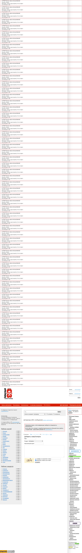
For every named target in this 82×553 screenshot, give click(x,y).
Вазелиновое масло (8, 480)
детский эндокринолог (75, 487)
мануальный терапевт (74, 467)
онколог (71, 473)
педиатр (71, 479)
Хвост (4, 444)
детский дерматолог (75, 482)
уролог (70, 528)
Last (51, 434)
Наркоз (4, 450)
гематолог (71, 439)
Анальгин (5, 486)
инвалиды (71, 461)
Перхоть (5, 452)
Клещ (4, 442)
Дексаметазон (6, 473)
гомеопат (71, 447)
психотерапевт (73, 507)
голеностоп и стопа (74, 527)
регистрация (77, 389)
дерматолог (72, 448)
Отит (4, 462)
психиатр (71, 504)
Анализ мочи (6, 441)
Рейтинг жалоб (6, 429)
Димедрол (5, 494)
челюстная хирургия (75, 519)
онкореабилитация (74, 475)
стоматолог (72, 516)
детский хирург (73, 495)
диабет (71, 538)
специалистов (15, 422)
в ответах (50, 414)
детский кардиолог (74, 481)
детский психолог (74, 490)
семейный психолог (74, 509)
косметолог (72, 464)
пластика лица (73, 517)
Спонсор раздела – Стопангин (74, 523)
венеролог (71, 433)
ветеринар (72, 434)
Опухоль (5, 431)
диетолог (71, 453)
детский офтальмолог (75, 488)
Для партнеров (64, 405)
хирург (70, 531)
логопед (72, 501)
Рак (4, 447)
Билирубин (5, 457)
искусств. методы (74, 431)
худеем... (71, 535)
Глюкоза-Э (5, 470)
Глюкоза (5, 449)
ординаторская (73, 539)
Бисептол (5, 496)
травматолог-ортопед (74, 525)
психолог (72, 505)
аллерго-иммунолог (74, 424)
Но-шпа (5, 485)
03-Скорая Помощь (74, 416)
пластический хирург (74, 512)
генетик (71, 437)
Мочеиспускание (7, 460)
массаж (71, 468)
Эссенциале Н (6, 478)
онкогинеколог (73, 444)
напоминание (77, 393)
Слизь (4, 454)
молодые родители (74, 499)
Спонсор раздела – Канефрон (74, 451)
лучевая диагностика (74, 458)
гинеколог (71, 441)
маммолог (71, 465)
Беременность (6, 446)
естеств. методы (74, 430)
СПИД (71, 456)
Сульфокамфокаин (7, 491)
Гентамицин (6, 498)
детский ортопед (74, 485)
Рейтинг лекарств (7, 466)
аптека (71, 425)
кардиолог (71, 462)
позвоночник (73, 472)
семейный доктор (73, 421)
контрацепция (73, 445)
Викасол (5, 499)
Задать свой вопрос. (7, 405)
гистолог (72, 459)
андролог (72, 530)
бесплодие (72, 428)
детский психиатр (74, 493)
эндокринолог (72, 536)
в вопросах (57, 414)
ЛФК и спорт (72, 419)
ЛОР (70, 417)
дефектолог (73, 496)
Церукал (5, 475)
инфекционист (72, 455)
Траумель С (6, 490)
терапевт (71, 521)
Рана (4, 455)
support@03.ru (4, 411)
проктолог (71, 502)
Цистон (4, 493)
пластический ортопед (73, 514)
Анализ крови (6, 434)
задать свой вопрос (48, 420)
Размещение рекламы (75, 405)
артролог (71, 422)
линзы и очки (73, 478)
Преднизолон (6, 472)
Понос (4, 433)
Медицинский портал (8, 394)
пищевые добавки (74, 427)
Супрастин (5, 482)
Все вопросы (16, 405)
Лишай (4, 436)
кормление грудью (74, 498)
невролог (71, 470)
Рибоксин (5, 483)
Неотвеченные (24, 405)
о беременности (74, 442)
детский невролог (74, 484)
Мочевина (5, 459)
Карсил (4, 488)
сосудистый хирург (74, 533)
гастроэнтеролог (73, 436)
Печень (4, 439)
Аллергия (5, 437)
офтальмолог (72, 476)
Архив (69, 410)
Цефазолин (5, 477)
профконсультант (74, 510)
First (31, 434)
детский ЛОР (73, 492)
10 (46, 434)
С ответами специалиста (36, 405)
